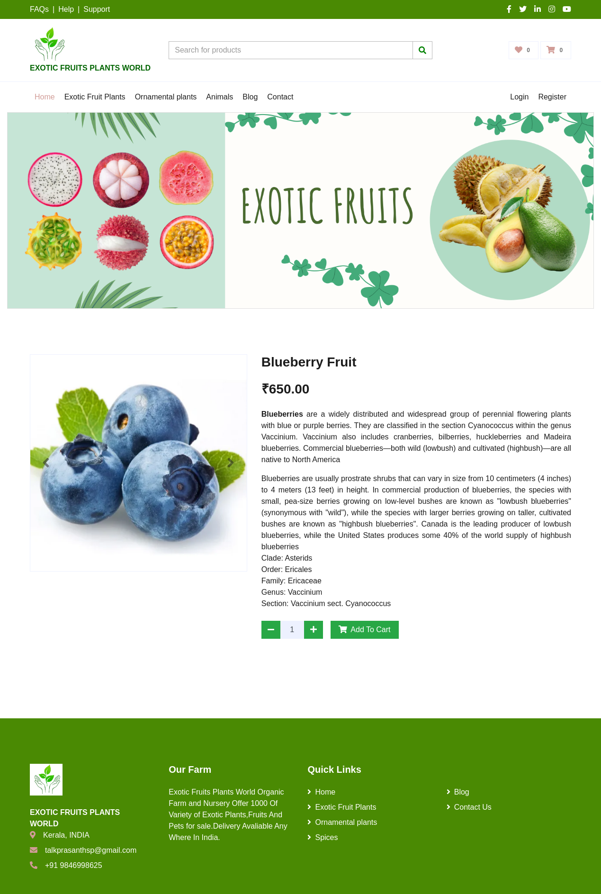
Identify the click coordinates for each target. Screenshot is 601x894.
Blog (250, 97)
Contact (280, 97)
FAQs (39, 9)
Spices (322, 837)
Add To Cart (365, 630)
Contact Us (469, 807)
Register (552, 97)
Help (66, 9)
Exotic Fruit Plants (95, 97)
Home (45, 97)
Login (519, 97)
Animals (219, 97)
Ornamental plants (166, 97)
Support (96, 9)
